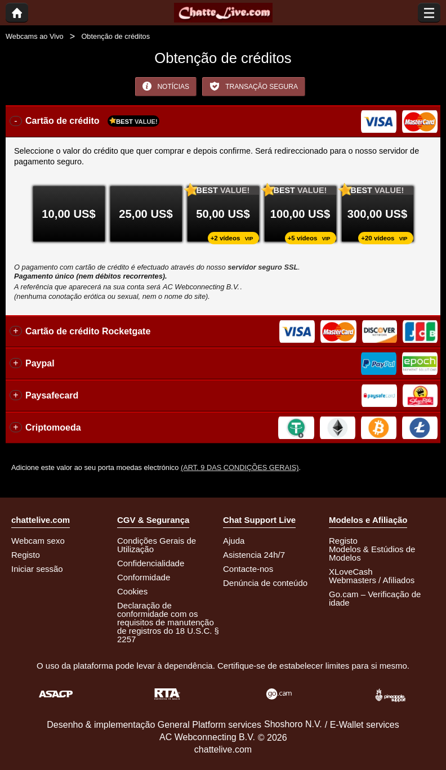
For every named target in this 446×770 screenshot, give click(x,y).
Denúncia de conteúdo (265, 583)
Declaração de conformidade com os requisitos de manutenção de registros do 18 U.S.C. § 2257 (168, 622)
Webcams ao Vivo (35, 36)
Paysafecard (51, 395)
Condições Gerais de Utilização (156, 545)
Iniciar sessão (37, 569)
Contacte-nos (248, 569)
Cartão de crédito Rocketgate (87, 331)
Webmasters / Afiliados (371, 580)
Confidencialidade (150, 563)
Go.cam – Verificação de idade (375, 598)
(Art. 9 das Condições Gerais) (240, 467)
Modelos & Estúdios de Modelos (372, 553)
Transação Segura (253, 86)
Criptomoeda (53, 427)
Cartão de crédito (92, 121)
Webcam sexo (38, 540)
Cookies (132, 591)
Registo (25, 554)
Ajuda (233, 540)
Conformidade (143, 577)
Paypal (40, 363)
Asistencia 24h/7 (254, 554)
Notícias (165, 86)
